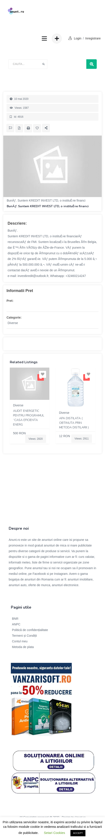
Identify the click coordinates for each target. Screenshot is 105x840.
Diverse (13, 323)
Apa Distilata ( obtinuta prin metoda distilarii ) (74, 422)
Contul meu (20, 641)
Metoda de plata (23, 647)
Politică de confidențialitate (30, 630)
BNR (15, 618)
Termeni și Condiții (24, 635)
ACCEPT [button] (78, 833)
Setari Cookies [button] (54, 833)
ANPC (16, 624)
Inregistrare (93, 38)
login (77, 38)
